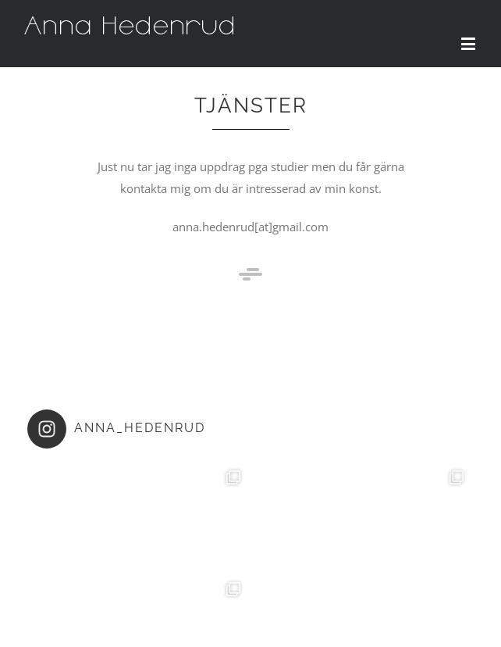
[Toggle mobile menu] (469, 43)
